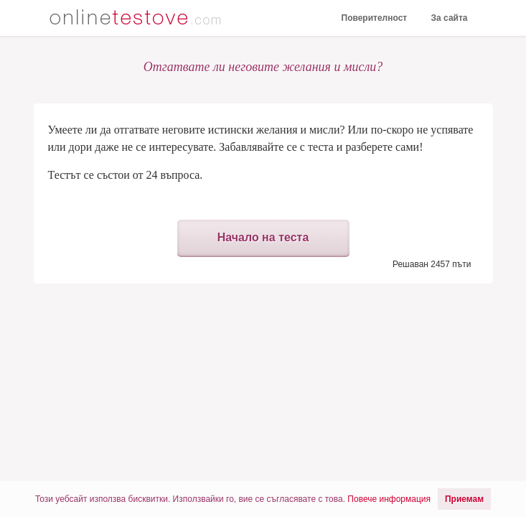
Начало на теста (263, 237)
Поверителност (375, 18)
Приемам (464, 499)
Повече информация (389, 499)
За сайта (449, 18)
